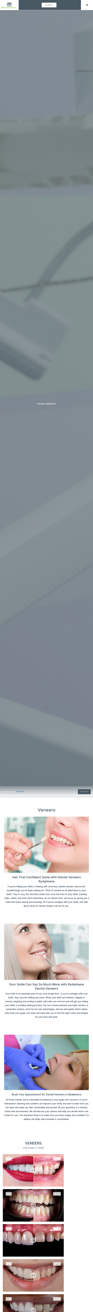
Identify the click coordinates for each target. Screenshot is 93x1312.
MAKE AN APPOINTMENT (84, 791)
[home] (9, 5)
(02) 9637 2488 (19, 791)
